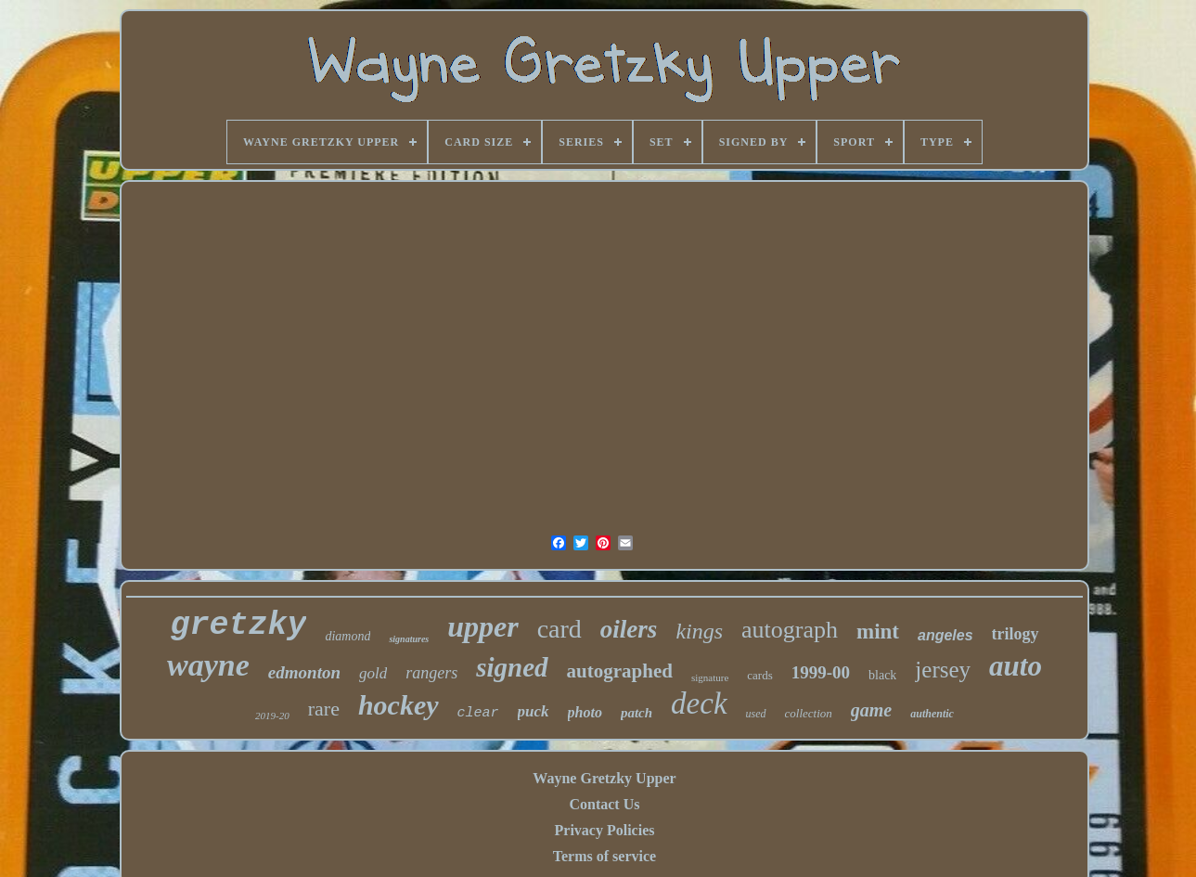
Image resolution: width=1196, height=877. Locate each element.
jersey (943, 669)
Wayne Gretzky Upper (604, 778)
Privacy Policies (605, 830)
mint (877, 631)
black (882, 675)
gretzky (238, 625)
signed (511, 667)
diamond (347, 636)
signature (709, 677)
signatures (409, 639)
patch (636, 712)
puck (533, 711)
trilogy (1015, 634)
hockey (398, 705)
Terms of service (604, 856)
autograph (789, 629)
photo (585, 712)
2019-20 (272, 715)
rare (324, 708)
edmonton (304, 672)
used (756, 713)
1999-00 (820, 672)
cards (759, 675)
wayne (208, 665)
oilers (629, 629)
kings (699, 631)
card (559, 628)
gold (373, 673)
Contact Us (604, 804)
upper (482, 626)
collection (808, 713)
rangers (431, 673)
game (871, 710)
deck (699, 703)
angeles (945, 635)
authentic (932, 713)
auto (1015, 666)
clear (478, 713)
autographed (620, 671)
